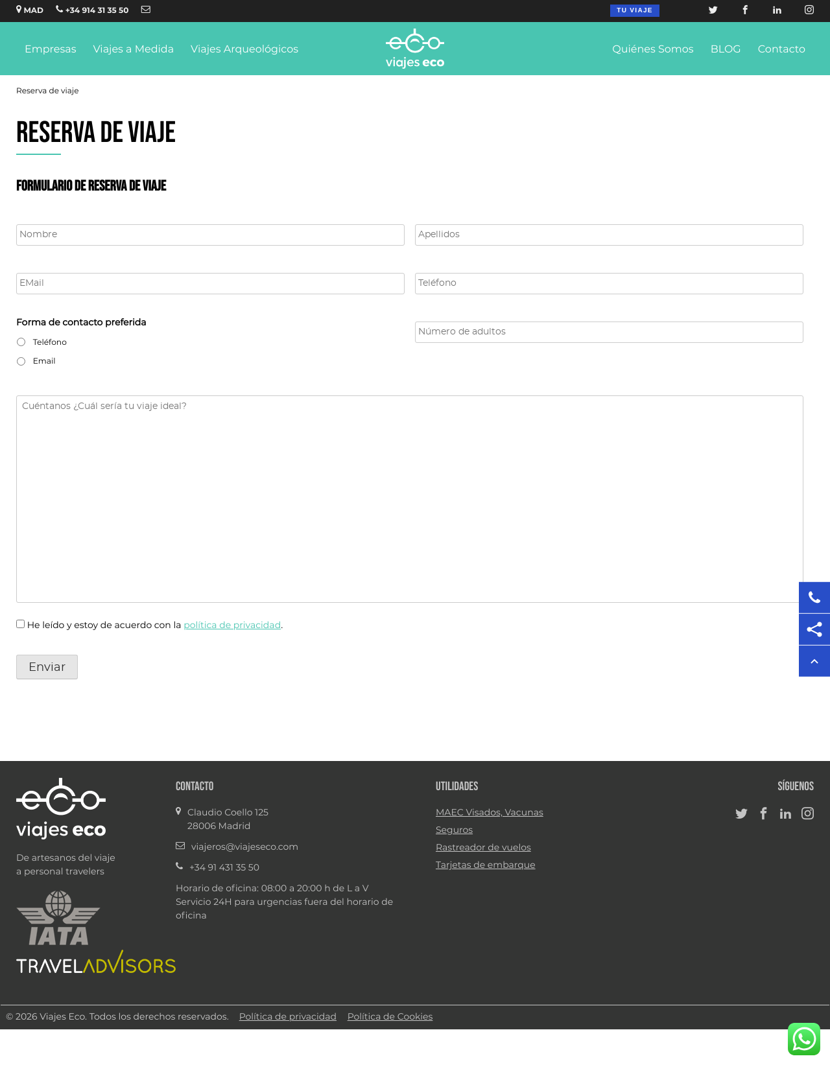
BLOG (726, 50)
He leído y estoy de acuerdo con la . (155, 625)
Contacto (781, 50)
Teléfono (50, 343)
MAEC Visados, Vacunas (489, 812)
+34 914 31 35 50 (92, 10)
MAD (29, 10)
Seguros (454, 830)
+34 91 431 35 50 (224, 867)
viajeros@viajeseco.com (244, 847)
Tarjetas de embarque (486, 865)
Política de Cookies (390, 1017)
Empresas (50, 50)
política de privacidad (232, 625)
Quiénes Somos (652, 50)
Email (44, 362)
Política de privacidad (288, 1017)
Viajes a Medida (133, 50)
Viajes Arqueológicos (244, 50)
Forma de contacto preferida (81, 322)
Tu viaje (634, 10)
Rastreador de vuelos (483, 847)
